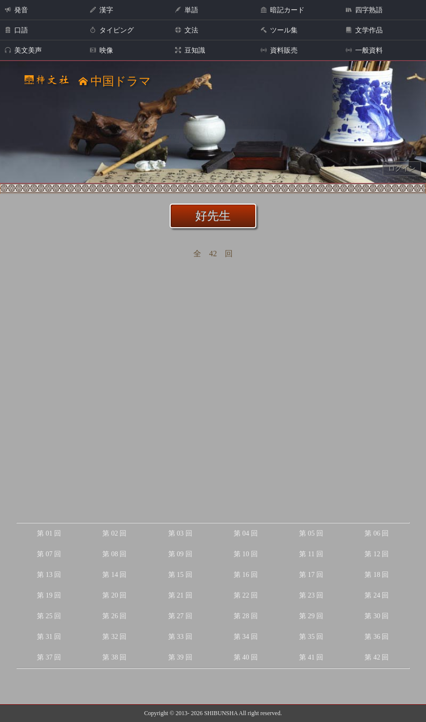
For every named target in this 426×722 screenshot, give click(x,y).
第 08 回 (114, 554)
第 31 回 (49, 636)
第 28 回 (246, 616)
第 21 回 (180, 595)
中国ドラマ (115, 81)
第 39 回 (180, 657)
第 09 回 (180, 554)
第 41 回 (311, 657)
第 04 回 (246, 533)
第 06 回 (377, 533)
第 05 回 (311, 533)
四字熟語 (364, 10)
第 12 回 (377, 554)
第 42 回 (377, 657)
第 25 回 (49, 616)
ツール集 (279, 30)
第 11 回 (311, 554)
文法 (186, 30)
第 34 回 (246, 636)
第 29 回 (311, 616)
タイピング (112, 30)
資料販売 (279, 50)
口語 (16, 30)
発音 (16, 10)
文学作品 (364, 30)
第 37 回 (49, 657)
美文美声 (23, 50)
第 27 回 (180, 616)
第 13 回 (49, 574)
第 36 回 (377, 636)
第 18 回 (377, 574)
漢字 (101, 10)
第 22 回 (246, 595)
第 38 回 (114, 657)
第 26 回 (114, 616)
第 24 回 (377, 595)
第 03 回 (180, 533)
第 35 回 (311, 636)
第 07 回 (49, 554)
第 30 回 (377, 616)
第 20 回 (114, 595)
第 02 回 (114, 533)
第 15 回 (180, 574)
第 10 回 (246, 554)
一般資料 (364, 50)
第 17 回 (311, 574)
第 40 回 (246, 657)
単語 (186, 10)
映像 (101, 50)
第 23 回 (311, 595)
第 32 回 (114, 636)
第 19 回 (49, 595)
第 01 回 (49, 533)
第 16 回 (246, 574)
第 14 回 (114, 574)
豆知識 (190, 50)
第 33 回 (180, 636)
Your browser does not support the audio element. (213, 136)
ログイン (402, 168)
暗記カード (282, 10)
